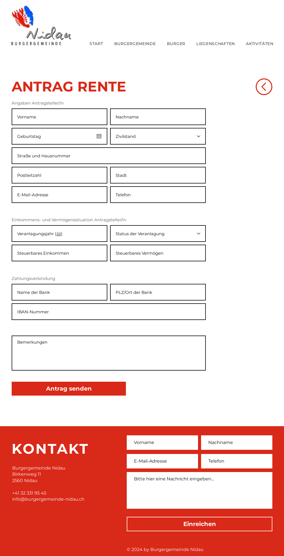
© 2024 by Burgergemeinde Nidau (165, 549)
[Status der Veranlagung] (158, 233)
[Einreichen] (199, 524)
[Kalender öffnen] (99, 136)
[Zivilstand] (158, 136)
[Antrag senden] (69, 389)
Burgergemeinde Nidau (38, 468)
